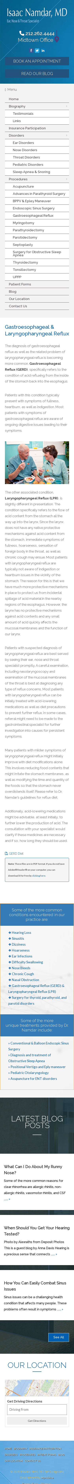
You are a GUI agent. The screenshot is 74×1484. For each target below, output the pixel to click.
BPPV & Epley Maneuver (32, 201)
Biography (17, 106)
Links (17, 121)
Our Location (19, 299)
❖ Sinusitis (16, 938)
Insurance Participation (27, 128)
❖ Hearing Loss (19, 932)
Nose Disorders (25, 150)
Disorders (16, 135)
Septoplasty (23, 245)
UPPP (17, 277)
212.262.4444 (36, 33)
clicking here (38, 875)
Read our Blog (37, 73)
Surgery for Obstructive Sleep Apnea (37, 253)
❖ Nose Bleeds (19, 968)
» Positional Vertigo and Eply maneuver (37, 1067)
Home (14, 99)
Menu (11, 89)
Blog (12, 291)
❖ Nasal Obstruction (23, 980)
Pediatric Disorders (28, 165)
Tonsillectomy (24, 270)
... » (8, 1199)
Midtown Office (35, 40)
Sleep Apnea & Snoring (31, 172)
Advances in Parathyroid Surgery (39, 194)
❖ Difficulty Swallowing (25, 962)
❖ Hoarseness (19, 950)
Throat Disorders (26, 157)
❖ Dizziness (17, 944)
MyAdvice (47, 1477)
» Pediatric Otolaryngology (28, 1073)
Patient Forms (20, 284)
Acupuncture (23, 186)
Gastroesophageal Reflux (33, 216)
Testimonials (23, 114)
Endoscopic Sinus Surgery (33, 208)
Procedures (18, 179)
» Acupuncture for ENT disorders (32, 1079)
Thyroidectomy (25, 262)
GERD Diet (14, 853)
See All (58, 1337)
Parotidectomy (25, 237)
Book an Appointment (37, 61)
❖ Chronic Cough (21, 974)
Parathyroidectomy (28, 230)
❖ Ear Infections (20, 956)
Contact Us (18, 306)
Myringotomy (23, 223)
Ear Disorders (23, 143)
